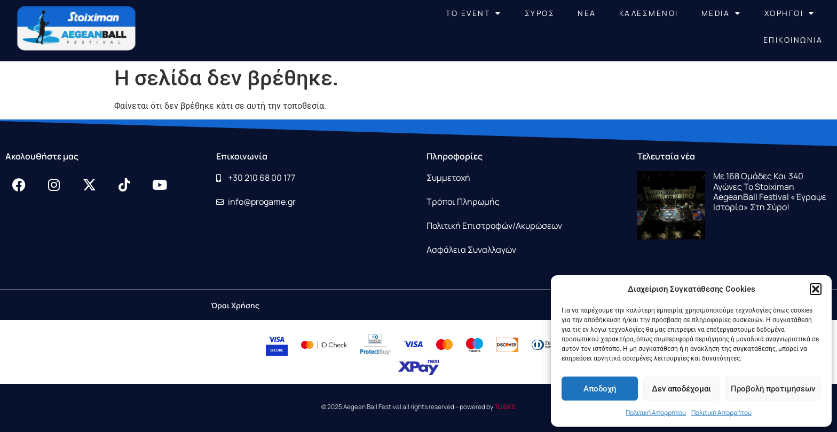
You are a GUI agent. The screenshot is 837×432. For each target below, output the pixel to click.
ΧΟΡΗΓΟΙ (789, 13)
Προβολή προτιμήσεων (773, 389)
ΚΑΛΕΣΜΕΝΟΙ (648, 13)
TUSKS (505, 406)
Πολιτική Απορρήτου (656, 412)
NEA (587, 13)
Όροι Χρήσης (235, 305)
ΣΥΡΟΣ (540, 13)
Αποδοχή (599, 389)
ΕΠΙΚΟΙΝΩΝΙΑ (793, 40)
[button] (815, 289)
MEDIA (721, 13)
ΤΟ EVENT (474, 13)
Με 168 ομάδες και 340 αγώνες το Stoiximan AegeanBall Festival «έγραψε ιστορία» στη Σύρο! (769, 191)
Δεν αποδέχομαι (681, 389)
